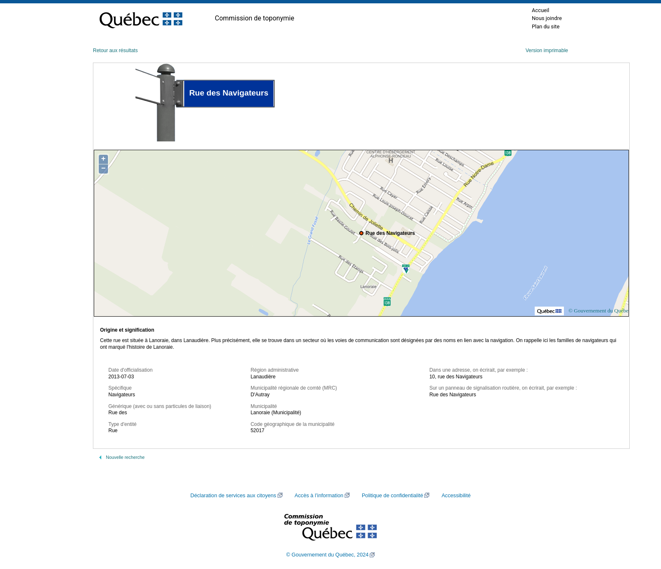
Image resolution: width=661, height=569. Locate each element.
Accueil (540, 10)
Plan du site (546, 26)
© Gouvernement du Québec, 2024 (327, 555)
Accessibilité (456, 496)
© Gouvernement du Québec (599, 310)
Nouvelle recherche (125, 457)
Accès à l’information (319, 496)
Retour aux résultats (115, 50)
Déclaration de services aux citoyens (233, 496)
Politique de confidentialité (392, 496)
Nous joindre (547, 18)
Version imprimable (547, 50)
